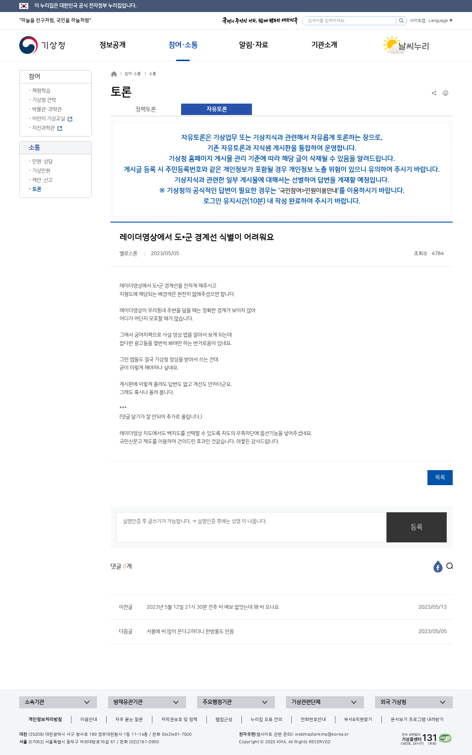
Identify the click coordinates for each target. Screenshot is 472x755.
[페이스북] (437, 566)
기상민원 (41, 170)
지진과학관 (43, 128)
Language (438, 20)
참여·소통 (133, 74)
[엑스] (448, 566)
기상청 (42, 45)
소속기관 (34, 702)
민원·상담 (42, 161)
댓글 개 (121, 566)
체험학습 (41, 90)
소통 (152, 74)
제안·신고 (42, 180)
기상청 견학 (44, 100)
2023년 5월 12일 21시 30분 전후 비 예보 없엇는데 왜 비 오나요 (297, 607)
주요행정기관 (217, 702)
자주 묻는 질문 (129, 719)
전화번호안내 (313, 719)
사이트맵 (418, 20)
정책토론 (145, 109)
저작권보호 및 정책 (179, 719)
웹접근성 (224, 719)
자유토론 (216, 109)
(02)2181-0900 (144, 742)
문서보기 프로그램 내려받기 (417, 719)
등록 (417, 527)
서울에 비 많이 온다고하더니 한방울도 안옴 (297, 631)
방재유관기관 (127, 702)
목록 (440, 477)
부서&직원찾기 (358, 719)
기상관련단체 (305, 702)
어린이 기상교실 (48, 118)
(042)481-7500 (177, 734)
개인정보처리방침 (45, 719)
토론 (36, 189)
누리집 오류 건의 (266, 719)
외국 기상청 (393, 702)
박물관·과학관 (47, 109)
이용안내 (88, 719)
